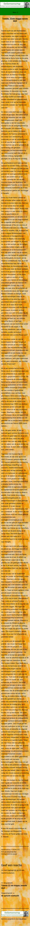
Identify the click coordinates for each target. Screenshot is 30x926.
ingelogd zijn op (13, 870)
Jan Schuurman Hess (10, 851)
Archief (15, 854)
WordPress (22, 919)
